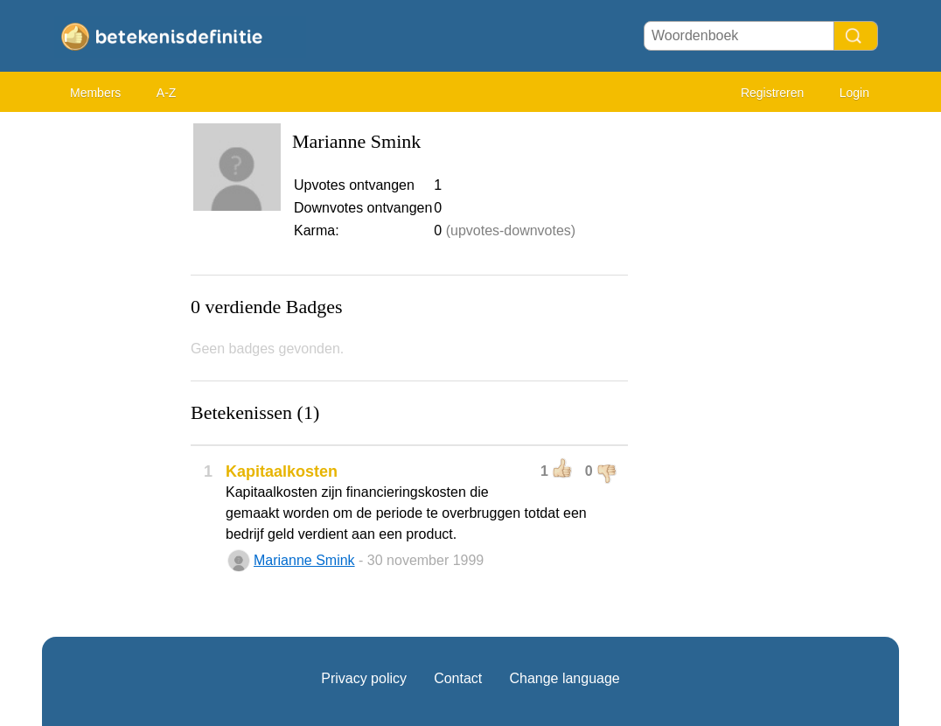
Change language (564, 678)
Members (95, 93)
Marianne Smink (304, 560)
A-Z (167, 93)
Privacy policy (364, 678)
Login (854, 93)
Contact (458, 678)
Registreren (772, 93)
